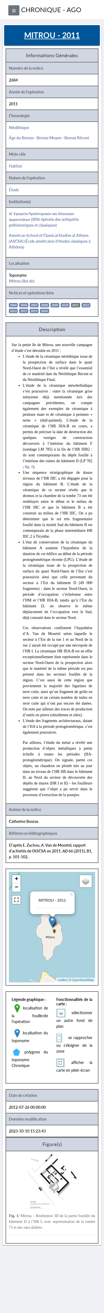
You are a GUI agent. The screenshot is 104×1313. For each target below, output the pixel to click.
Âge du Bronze (21, 137)
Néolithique (19, 127)
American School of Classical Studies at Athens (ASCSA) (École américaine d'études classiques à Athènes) (49, 241)
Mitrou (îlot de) (21, 281)
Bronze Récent (76, 137)
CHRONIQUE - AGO (51, 10)
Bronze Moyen (49, 137)
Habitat (15, 166)
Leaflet (62, 980)
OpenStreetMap (83, 980)
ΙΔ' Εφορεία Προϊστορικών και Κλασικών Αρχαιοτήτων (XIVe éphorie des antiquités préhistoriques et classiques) (44, 219)
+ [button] (16, 879)
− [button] (16, 887)
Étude (14, 189)
